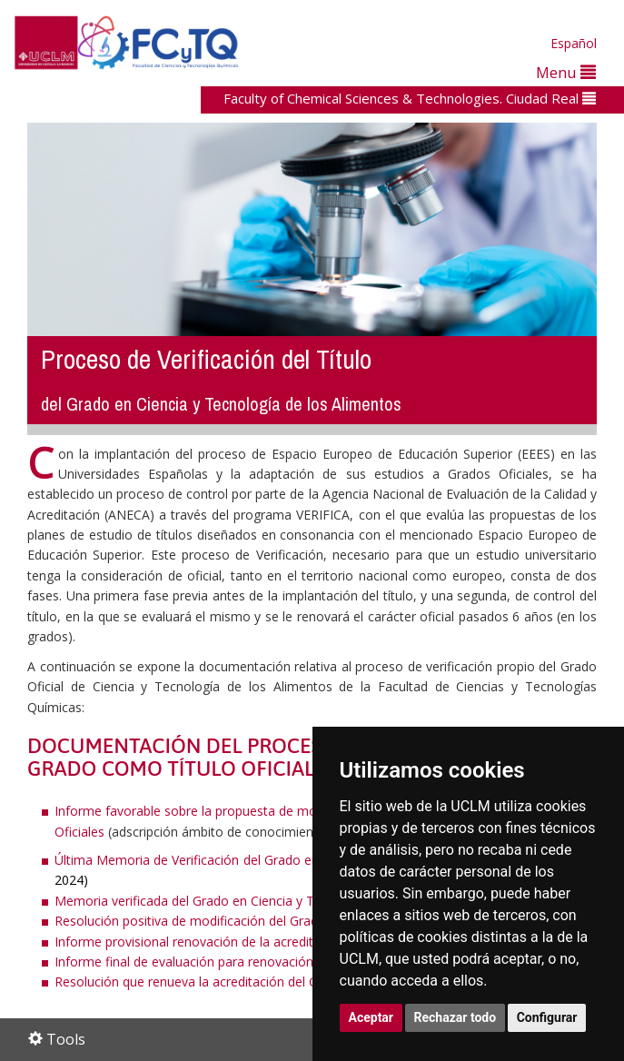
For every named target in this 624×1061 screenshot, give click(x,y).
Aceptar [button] (371, 1017)
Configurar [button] (547, 1017)
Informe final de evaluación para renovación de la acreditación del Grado (267, 961)
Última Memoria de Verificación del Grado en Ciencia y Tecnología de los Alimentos (300, 859)
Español (573, 43)
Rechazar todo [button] (455, 1017)
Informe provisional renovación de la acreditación (199, 941)
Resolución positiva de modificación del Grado (190, 920)
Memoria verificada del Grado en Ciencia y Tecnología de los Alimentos (263, 900)
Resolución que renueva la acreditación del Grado (199, 981)
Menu (566, 72)
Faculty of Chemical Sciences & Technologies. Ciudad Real (409, 98)
